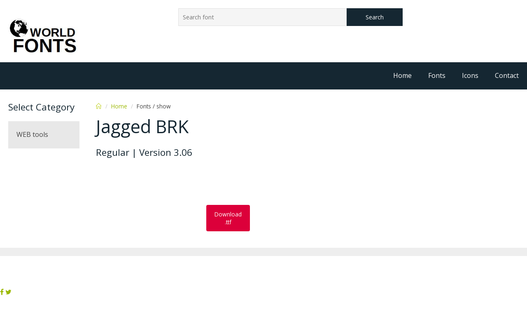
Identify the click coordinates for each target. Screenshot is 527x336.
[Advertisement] (162, 182)
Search (375, 17)
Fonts (436, 75)
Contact (507, 75)
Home (402, 75)
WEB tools (32, 134)
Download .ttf (228, 218)
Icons (470, 75)
